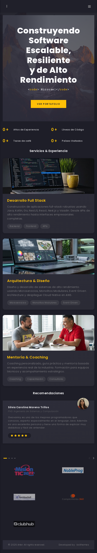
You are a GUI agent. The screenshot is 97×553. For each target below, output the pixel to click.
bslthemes (83, 544)
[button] (5, 458)
